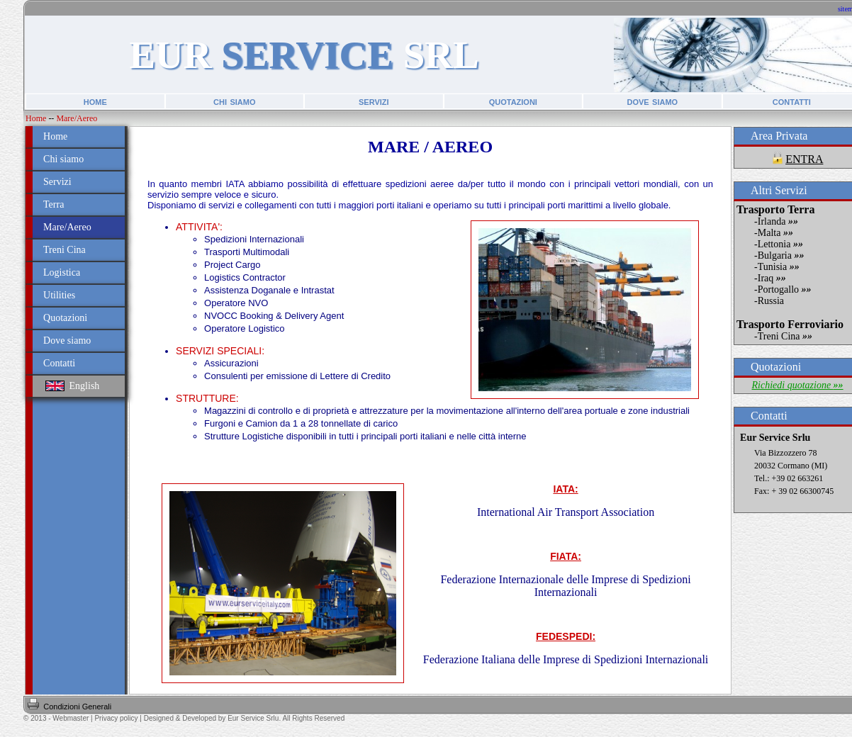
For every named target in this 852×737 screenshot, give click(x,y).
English (72, 386)
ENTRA (804, 159)
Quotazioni (65, 318)
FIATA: (565, 556)
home (95, 101)
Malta (775, 232)
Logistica (61, 272)
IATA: (565, 489)
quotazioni (513, 101)
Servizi (57, 181)
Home (36, 118)
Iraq (772, 278)
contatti (792, 101)
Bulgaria (781, 255)
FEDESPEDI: (565, 636)
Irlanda (778, 221)
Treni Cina (64, 249)
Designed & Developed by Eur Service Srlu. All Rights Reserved (244, 718)
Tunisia (779, 266)
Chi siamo (63, 159)
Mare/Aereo (76, 118)
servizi (374, 101)
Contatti (59, 363)
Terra (53, 204)
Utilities (59, 295)
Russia (771, 301)
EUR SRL (303, 55)
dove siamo (652, 101)
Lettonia (780, 244)
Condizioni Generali (77, 706)
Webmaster (70, 718)
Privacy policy (116, 718)
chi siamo (234, 101)
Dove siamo (67, 340)
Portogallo (785, 289)
